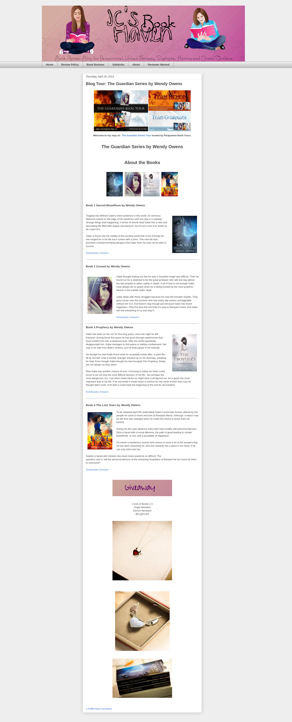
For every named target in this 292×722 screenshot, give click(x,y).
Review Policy (70, 64)
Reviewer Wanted (158, 64)
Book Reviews (95, 64)
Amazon (104, 253)
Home (49, 64)
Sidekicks (118, 64)
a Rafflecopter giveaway (99, 708)
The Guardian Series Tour (136, 135)
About (136, 64)
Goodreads (92, 253)
